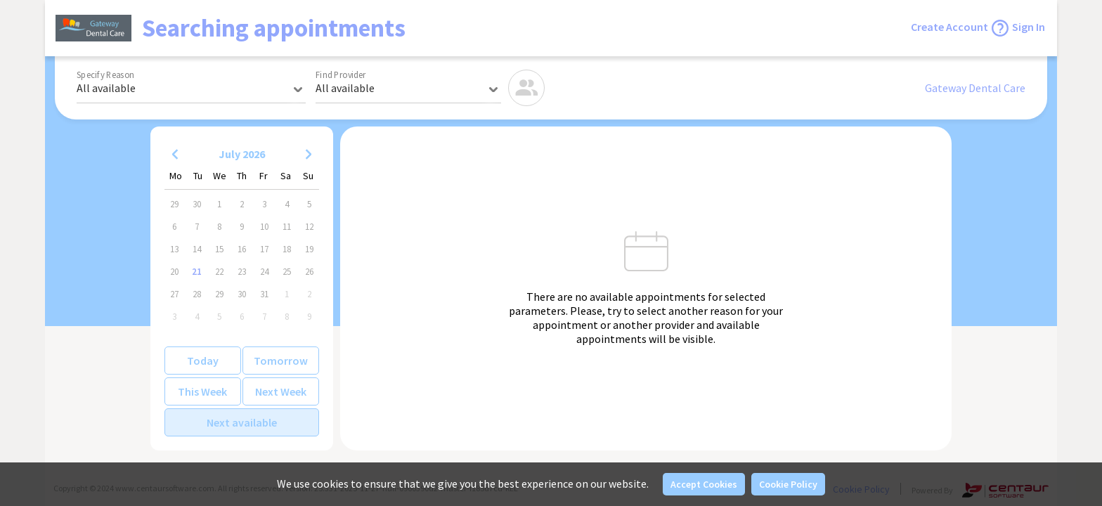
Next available (242, 422)
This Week (202, 391)
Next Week (280, 391)
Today (203, 360)
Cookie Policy (788, 484)
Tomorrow (281, 360)
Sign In (1028, 26)
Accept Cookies (703, 484)
